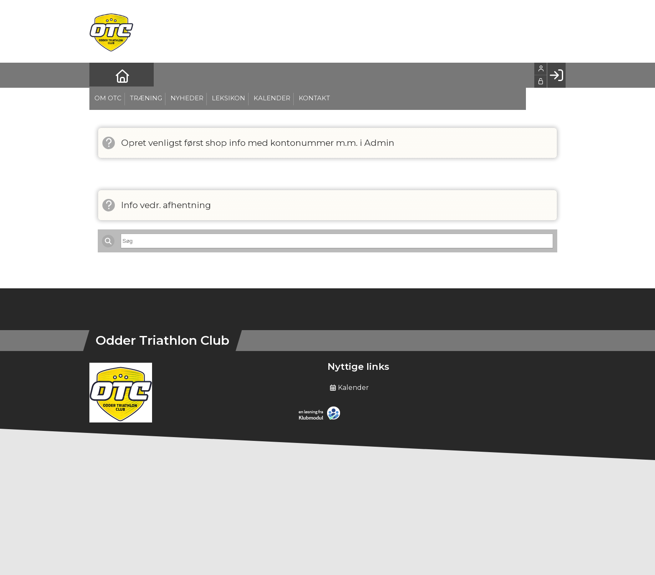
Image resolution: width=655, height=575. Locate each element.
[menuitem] (101, 75)
